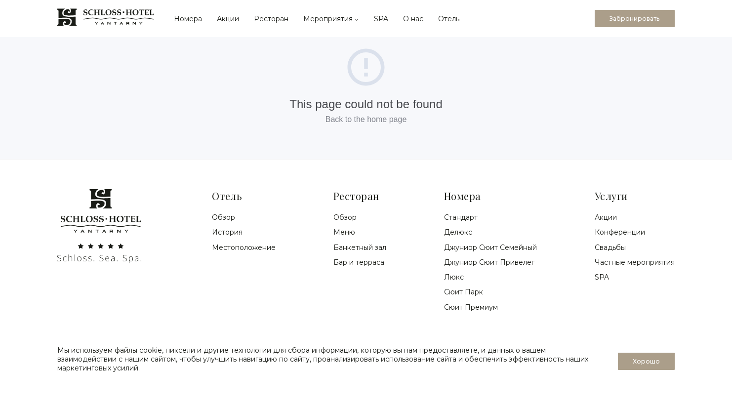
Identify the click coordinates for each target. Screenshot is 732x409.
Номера (188, 18)
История (227, 232)
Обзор (223, 217)
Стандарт (461, 217)
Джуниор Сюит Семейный (490, 247)
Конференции (620, 232)
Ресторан (271, 18)
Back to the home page (366, 119)
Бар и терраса (358, 262)
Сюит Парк (463, 291)
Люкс (454, 277)
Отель (448, 18)
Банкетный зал (359, 247)
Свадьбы (610, 247)
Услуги (611, 196)
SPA (381, 18)
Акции (228, 18)
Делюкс (458, 232)
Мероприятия (331, 18)
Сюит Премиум (471, 307)
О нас (413, 18)
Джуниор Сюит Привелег (489, 262)
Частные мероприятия (635, 262)
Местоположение (244, 247)
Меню (344, 232)
